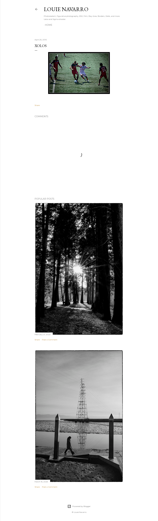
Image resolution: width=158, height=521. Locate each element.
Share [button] (37, 105)
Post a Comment (49, 340)
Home (48, 25)
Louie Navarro (66, 9)
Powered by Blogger (79, 506)
